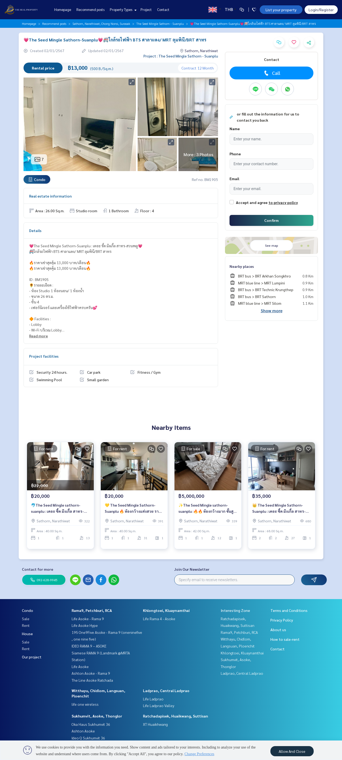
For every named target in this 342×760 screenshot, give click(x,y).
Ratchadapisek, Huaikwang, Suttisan (175, 715)
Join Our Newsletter (191, 569)
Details (35, 230)
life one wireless (85, 704)
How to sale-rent (285, 639)
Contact (163, 9)
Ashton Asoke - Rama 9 (91, 673)
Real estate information (50, 196)
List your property (281, 9)
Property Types (122, 9)
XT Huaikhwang (155, 724)
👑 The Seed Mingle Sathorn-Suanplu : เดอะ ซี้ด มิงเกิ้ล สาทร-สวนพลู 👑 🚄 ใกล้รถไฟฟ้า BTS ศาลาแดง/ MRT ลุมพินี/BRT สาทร (280, 512)
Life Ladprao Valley (158, 705)
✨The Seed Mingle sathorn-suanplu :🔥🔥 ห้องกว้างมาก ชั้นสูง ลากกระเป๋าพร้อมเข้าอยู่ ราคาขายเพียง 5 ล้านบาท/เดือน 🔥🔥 (206, 512)
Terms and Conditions (289, 610)
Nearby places (242, 266)
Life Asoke (80, 666)
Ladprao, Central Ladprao (166, 690)
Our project (31, 656)
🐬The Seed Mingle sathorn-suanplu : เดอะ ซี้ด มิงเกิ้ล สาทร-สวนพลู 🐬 (57, 512)
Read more (38, 335)
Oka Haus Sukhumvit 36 (91, 724)
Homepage (62, 9)
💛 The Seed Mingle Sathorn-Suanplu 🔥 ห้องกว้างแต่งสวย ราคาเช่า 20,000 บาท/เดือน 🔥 (134, 512)
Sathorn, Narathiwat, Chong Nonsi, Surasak (101, 23)
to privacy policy (283, 202)
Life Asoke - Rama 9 (88, 618)
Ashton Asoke (83, 730)
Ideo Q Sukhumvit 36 (88, 737)
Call (271, 73)
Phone (235, 153)
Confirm (271, 220)
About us (278, 629)
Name (235, 128)
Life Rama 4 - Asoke (159, 618)
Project (146, 9)
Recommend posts (90, 9)
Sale (25, 618)
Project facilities (44, 356)
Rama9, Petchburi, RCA (92, 610)
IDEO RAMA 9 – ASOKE (89, 645)
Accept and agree (251, 202)
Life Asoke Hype (85, 625)
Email (234, 178)
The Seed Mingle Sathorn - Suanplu (160, 23)
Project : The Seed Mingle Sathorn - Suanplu (180, 55)
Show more (271, 310)
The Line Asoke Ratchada (92, 680)
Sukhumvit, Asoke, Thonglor (97, 715)
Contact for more (37, 569)
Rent (26, 625)
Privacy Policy (281, 620)
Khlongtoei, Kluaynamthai (166, 610)
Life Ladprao (153, 698)
